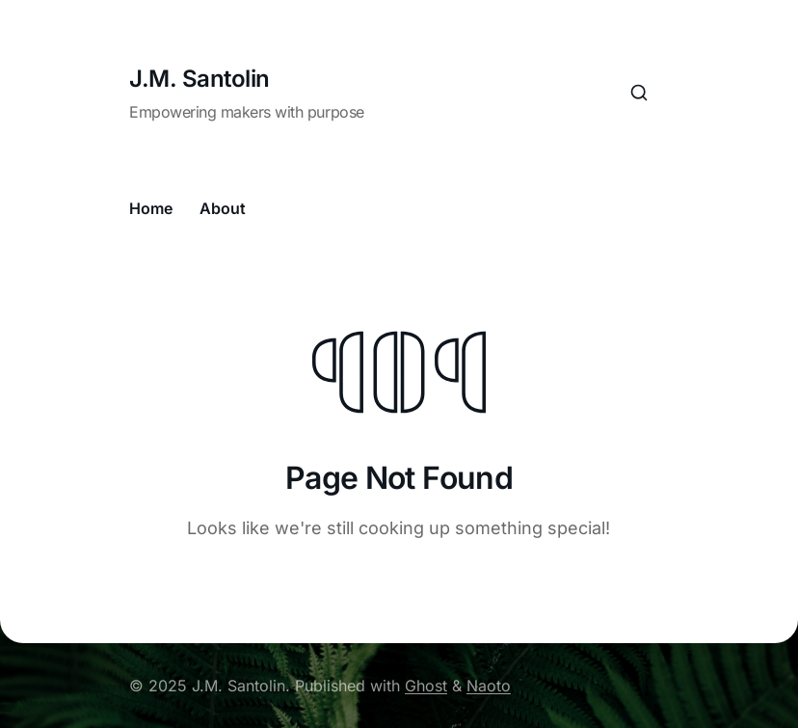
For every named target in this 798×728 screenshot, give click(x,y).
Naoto (488, 685)
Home (151, 208)
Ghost (426, 685)
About (223, 208)
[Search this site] (639, 92)
